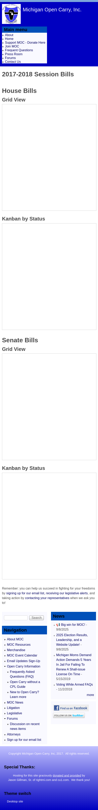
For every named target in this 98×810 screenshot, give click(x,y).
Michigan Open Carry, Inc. (52, 9)
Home (9, 38)
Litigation (13, 708)
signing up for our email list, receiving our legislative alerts (47, 593)
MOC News (15, 702)
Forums (10, 58)
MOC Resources (18, 644)
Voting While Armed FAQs (74, 684)
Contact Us (13, 61)
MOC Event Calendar (22, 655)
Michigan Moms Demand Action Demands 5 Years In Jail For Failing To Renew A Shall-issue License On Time (73, 664)
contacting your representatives (47, 598)
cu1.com (63, 779)
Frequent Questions (19, 50)
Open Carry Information (23, 666)
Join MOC (12, 46)
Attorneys (14, 734)
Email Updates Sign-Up (23, 661)
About (9, 35)
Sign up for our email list (24, 739)
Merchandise (16, 650)
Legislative (14, 713)
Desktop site (15, 801)
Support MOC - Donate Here (25, 42)
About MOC (15, 639)
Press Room (14, 54)
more (90, 695)
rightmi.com (43, 779)
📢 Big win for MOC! (71, 624)
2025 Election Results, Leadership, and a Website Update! (72, 639)
